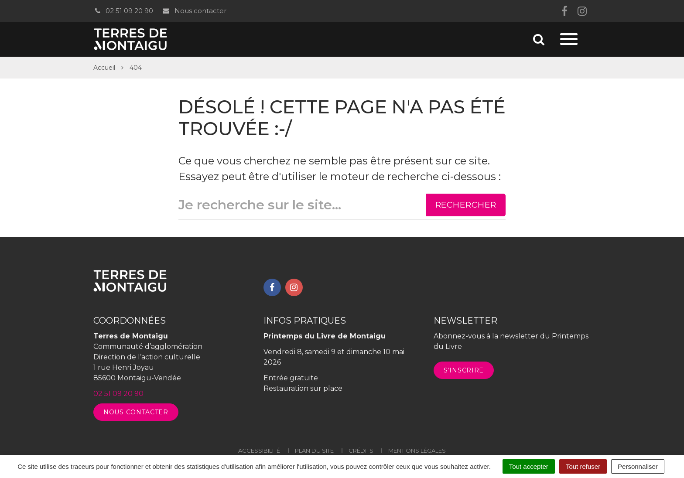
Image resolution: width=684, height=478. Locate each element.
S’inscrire (464, 370)
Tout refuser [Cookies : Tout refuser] (583, 466)
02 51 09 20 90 (123, 11)
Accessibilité (259, 450)
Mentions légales (417, 450)
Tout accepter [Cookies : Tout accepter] (528, 466)
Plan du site (314, 450)
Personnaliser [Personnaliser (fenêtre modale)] (638, 466)
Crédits (361, 450)
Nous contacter (194, 11)
